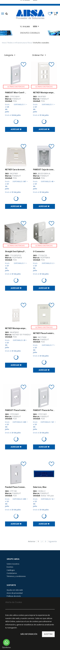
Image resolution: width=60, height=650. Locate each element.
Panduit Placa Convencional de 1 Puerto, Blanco (16, 487)
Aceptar (48, 634)
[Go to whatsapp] (6, 642)
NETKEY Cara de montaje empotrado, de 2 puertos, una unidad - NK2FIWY (16, 169)
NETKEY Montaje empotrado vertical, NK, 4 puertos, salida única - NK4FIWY (44, 93)
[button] (39, 55)
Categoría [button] (9, 55)
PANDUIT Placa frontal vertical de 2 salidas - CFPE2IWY (16, 410)
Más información (29, 634)
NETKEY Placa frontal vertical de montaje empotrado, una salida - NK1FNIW (44, 333)
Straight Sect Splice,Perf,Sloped (16, 251)
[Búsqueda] (50, 54)
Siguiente (52, 541)
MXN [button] (35, 26)
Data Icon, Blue (39, 487)
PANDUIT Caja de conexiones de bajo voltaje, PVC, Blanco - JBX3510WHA (44, 169)
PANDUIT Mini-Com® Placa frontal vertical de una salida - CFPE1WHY (16, 93)
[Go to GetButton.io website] (6, 647)
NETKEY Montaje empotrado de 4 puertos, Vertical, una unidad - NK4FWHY (16, 328)
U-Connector (39, 251)
